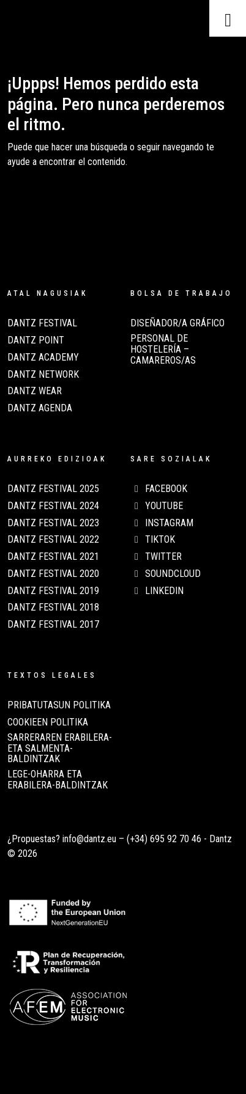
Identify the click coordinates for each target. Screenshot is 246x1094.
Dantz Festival (42, 323)
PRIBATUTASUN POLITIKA (59, 705)
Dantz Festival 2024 (53, 506)
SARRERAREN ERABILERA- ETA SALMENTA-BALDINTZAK (59, 748)
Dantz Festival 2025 (53, 488)
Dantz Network (43, 374)
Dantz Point (35, 340)
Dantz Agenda (39, 408)
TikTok (152, 539)
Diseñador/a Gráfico (177, 323)
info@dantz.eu (89, 839)
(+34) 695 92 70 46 (164, 839)
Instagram (161, 523)
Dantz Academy (43, 357)
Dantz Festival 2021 (53, 556)
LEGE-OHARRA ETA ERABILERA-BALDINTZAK (57, 780)
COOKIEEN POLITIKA (47, 722)
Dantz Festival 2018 (53, 607)
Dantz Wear (34, 391)
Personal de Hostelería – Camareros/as (163, 349)
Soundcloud (165, 573)
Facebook (158, 488)
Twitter (156, 556)
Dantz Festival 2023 (53, 523)
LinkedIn (157, 591)
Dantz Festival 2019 (53, 591)
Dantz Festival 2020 (53, 573)
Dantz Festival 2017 (53, 624)
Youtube (156, 506)
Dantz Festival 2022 (53, 539)
